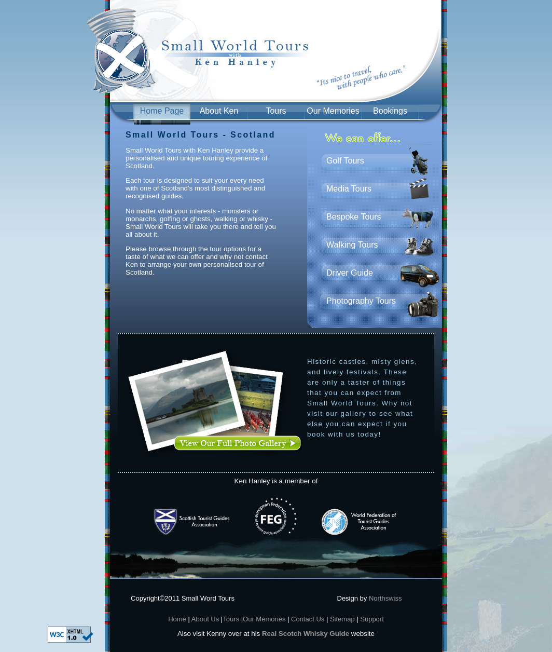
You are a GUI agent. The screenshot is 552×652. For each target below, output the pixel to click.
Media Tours (348, 188)
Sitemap (342, 619)
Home (177, 619)
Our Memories (333, 110)
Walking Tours (352, 244)
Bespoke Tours (353, 216)
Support (372, 619)
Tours (276, 110)
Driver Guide (349, 272)
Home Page (162, 110)
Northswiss (385, 598)
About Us (204, 619)
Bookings (390, 110)
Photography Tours (361, 300)
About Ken (219, 110)
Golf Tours (345, 160)
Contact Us (308, 619)
